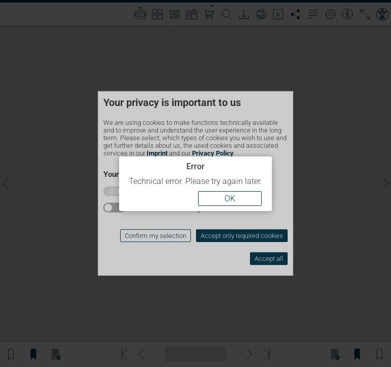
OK (230, 198)
